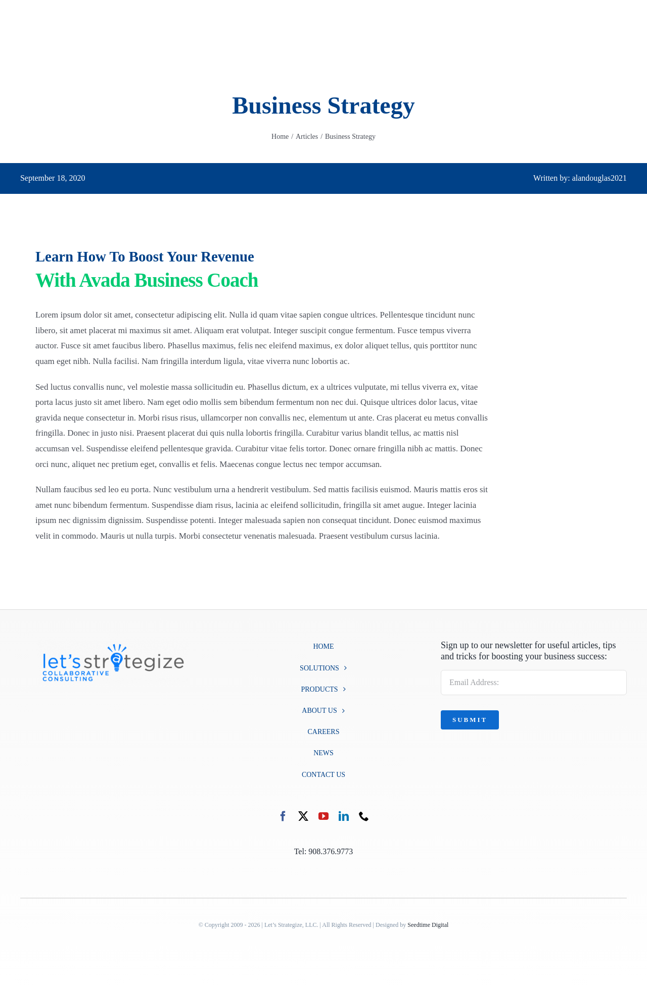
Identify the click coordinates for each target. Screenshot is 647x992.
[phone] (364, 816)
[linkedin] (344, 816)
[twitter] (303, 816)
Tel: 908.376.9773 (323, 851)
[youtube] (323, 816)
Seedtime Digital (427, 924)
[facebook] (283, 816)
